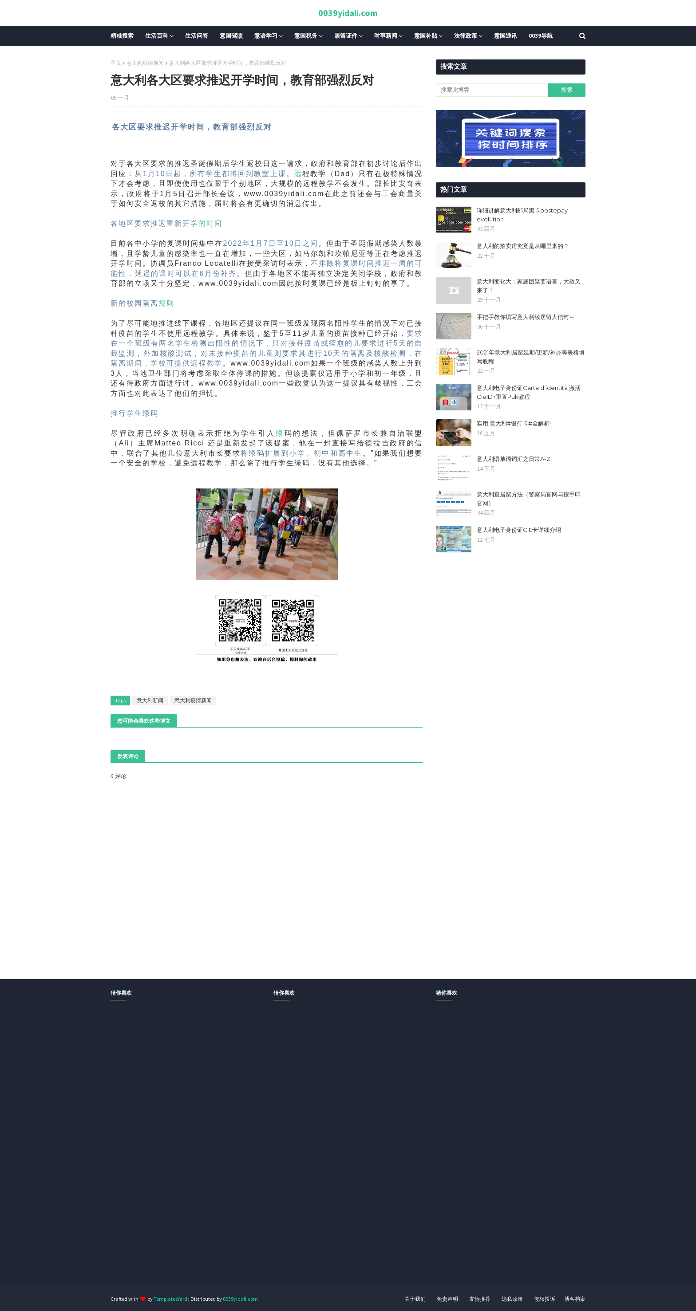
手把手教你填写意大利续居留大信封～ (526, 316)
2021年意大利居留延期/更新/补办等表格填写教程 (531, 357)
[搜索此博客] (492, 90)
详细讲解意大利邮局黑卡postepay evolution (522, 215)
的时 (206, 223)
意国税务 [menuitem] (305, 35)
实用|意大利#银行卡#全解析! (514, 423)
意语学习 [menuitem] (265, 35)
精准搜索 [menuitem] (122, 35)
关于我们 (415, 1298)
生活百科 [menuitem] (156, 35)
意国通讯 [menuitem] (505, 35)
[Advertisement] (266, 1153)
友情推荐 (479, 1298)
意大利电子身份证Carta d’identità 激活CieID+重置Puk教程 (529, 392)
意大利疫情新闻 (145, 62)
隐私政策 (512, 1298)
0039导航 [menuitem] (541, 35)
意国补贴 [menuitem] (425, 35)
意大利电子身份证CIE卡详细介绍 (519, 529)
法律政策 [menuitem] (465, 35)
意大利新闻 (150, 700)
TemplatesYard (170, 1298)
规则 (166, 303)
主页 (116, 62)
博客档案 (574, 1298)
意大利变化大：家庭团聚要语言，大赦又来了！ (529, 286)
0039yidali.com (348, 12)
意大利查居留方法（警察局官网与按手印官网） (529, 499)
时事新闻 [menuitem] (385, 35)
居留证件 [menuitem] (345, 35)
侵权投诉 (544, 1298)
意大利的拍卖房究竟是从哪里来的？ (523, 245)
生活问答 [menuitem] (196, 35)
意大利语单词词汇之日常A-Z (513, 458)
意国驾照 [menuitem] (231, 35)
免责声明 (447, 1298)
